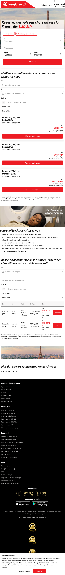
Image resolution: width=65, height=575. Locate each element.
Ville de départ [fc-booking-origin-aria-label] (9, 41)
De (4, 39)
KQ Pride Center (6, 395)
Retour (36, 52)
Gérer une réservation (7, 410)
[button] (26, 34)
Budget (3, 98)
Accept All (39, 571)
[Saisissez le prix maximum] (34, 102)
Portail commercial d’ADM (9, 422)
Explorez (44, 5)
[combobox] (33, 85)
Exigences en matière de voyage (11, 477)
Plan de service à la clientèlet (9, 451)
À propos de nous (56, 5)
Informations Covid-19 (8, 480)
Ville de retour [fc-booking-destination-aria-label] (9, 48)
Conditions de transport (8, 439)
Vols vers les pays (8, 511)
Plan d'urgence (5, 454)
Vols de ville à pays (40, 514)
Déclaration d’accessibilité (9, 457)
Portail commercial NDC (8, 419)
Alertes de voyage (6, 475)
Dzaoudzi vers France (9, 371)
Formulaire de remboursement (10, 483)
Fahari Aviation (5, 398)
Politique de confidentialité (9, 436)
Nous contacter (6, 466)
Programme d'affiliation (8, 416)
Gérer (50, 5)
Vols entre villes (40, 511)
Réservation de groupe (8, 413)
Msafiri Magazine (6, 401)
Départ (6, 52)
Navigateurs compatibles (9, 445)
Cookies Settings (24, 571)
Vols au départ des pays (26, 514)
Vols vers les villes (19, 511)
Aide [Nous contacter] (8, 469)
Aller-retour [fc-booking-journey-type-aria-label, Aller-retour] (8, 34)
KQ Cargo (4, 393)
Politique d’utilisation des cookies (11, 448)
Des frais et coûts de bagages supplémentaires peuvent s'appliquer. (33, 199)
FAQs (3, 472)
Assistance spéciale (7, 425)
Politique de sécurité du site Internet (12, 442)
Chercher (32, 62)
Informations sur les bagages (10, 428)
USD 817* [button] (25, 27)
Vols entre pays (30, 511)
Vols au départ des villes (53, 511)
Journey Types (5, 106)
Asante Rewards (6, 390)
